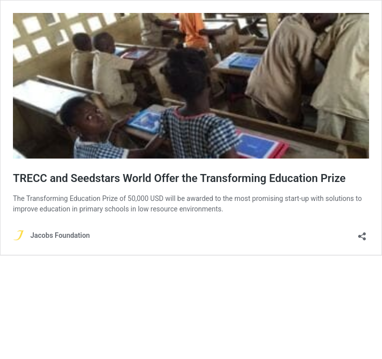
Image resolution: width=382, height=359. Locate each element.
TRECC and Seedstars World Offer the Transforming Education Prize (179, 178)
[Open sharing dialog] (362, 233)
